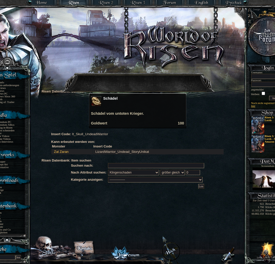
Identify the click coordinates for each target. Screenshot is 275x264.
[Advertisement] (138, 79)
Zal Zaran (61, 152)
